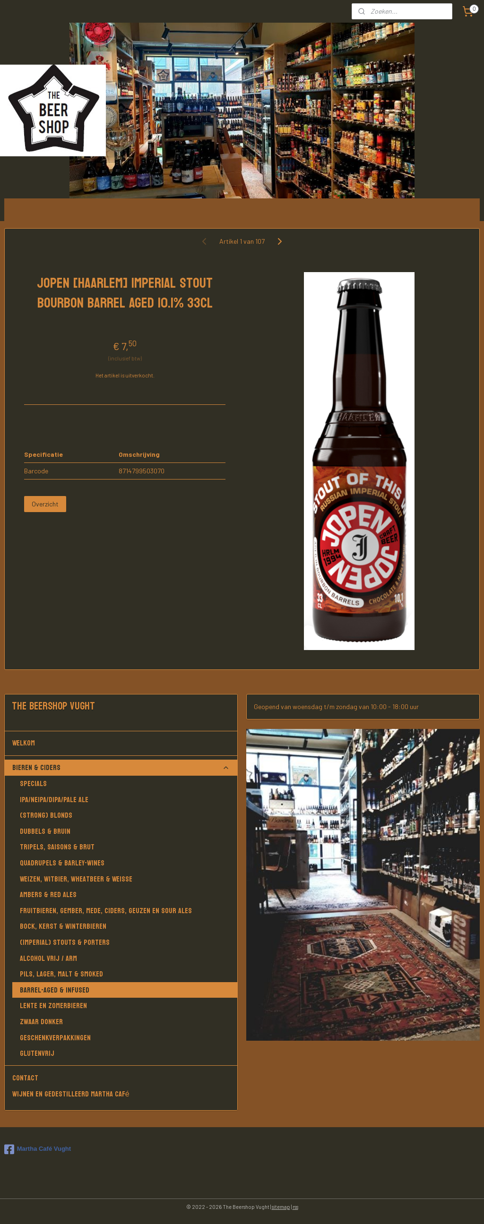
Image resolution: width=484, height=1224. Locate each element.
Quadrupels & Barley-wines (62, 863)
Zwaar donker (41, 1021)
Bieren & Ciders (121, 767)
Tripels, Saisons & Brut (57, 847)
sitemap (281, 1207)
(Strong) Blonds (46, 815)
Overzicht (45, 504)
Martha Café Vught (37, 1149)
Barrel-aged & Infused (54, 990)
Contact (25, 1078)
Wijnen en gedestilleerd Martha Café (71, 1094)
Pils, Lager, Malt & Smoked (61, 974)
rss (295, 1207)
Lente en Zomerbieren (53, 1005)
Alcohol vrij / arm (48, 958)
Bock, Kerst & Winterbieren (63, 926)
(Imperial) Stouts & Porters (65, 942)
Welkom (121, 743)
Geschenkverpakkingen (55, 1037)
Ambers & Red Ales (48, 894)
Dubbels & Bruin (45, 831)
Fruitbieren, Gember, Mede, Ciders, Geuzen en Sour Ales (106, 910)
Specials (33, 783)
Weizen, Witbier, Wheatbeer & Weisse (76, 879)
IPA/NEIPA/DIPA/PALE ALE (54, 799)
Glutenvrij (37, 1053)
